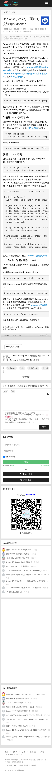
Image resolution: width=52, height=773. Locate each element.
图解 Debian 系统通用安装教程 (17, 554)
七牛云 (14, 765)
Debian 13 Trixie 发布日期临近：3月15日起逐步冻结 (26, 730)
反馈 (23, 752)
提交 (44, 427)
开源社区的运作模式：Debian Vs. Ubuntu (22, 694)
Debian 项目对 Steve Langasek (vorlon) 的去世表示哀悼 (28, 737)
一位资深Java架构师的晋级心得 (17, 558)
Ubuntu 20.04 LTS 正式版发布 (17, 566)
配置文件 (33, 368)
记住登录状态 (9, 457)
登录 (25, 386)
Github (33, 752)
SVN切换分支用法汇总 (14, 592)
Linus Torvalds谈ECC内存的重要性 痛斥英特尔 (23, 588)
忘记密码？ (45, 465)
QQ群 (15, 752)
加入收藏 (6, 335)
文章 (13, 12)
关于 (6, 752)
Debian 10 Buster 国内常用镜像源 (19, 562)
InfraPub (12, 329)
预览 (13, 391)
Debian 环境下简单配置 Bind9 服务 (25, 360)
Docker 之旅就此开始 (37, 256)
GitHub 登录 (26, 474)
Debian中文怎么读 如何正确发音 (18, 711)
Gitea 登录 (25, 480)
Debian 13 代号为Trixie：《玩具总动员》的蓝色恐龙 (26, 581)
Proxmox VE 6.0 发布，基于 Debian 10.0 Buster (25, 719)
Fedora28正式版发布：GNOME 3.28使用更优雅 (24, 715)
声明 (42, 752)
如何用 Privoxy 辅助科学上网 (17, 726)
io (22, 368)
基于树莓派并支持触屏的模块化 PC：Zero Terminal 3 (26, 575)
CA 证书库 (33, 128)
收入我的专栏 (13, 346)
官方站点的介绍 (17, 76)
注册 (12, 465)
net (45, 368)
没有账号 (41, 386)
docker (11, 368)
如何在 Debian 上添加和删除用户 (18, 550)
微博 (14, 335)
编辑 (5, 391)
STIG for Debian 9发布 (15, 703)
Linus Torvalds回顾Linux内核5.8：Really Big (23, 570)
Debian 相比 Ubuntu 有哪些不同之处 (20, 707)
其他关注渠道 (26, 533)
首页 (5, 12)
